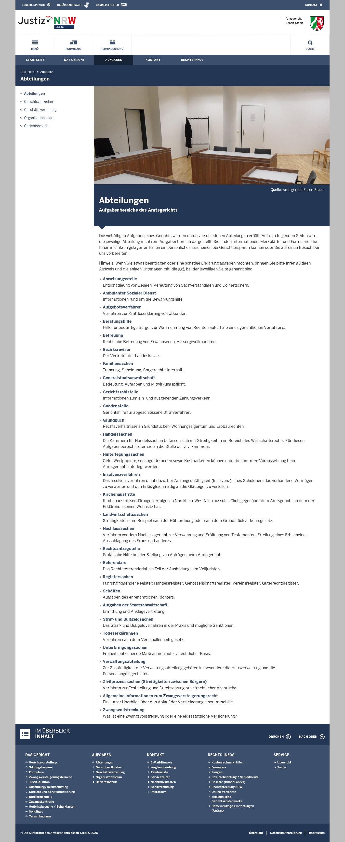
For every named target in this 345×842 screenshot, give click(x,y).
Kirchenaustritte (119, 494)
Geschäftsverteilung (40, 109)
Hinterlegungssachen (123, 454)
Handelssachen (117, 434)
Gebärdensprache (70, 5)
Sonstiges (36, 812)
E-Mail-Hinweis (161, 762)
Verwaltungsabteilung (124, 661)
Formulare (73, 49)
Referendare (114, 562)
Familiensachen (118, 363)
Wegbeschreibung (163, 767)
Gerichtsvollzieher (38, 101)
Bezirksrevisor (117, 349)
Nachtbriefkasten (163, 782)
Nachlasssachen (118, 528)
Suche (310, 49)
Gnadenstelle (115, 406)
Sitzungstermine (41, 767)
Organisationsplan (38, 118)
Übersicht (284, 762)
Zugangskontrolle (41, 802)
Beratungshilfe (117, 321)
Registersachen (118, 576)
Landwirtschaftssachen (125, 514)
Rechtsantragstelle (121, 548)
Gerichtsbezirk (36, 126)
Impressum (158, 792)
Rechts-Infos (192, 60)
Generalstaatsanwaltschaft (129, 377)
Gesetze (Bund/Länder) (228, 782)
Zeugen (217, 772)
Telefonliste (159, 772)
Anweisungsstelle (120, 278)
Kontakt (311, 5)
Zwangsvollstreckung (124, 709)
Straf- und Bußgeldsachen (128, 619)
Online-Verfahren (224, 792)
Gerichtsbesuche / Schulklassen (52, 807)
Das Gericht (74, 60)
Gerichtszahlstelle (120, 392)
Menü (35, 49)
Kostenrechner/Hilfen (227, 762)
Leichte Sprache (33, 5)
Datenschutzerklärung (286, 833)
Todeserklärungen (120, 633)
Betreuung (113, 335)
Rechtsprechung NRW (227, 787)
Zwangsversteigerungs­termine (50, 777)
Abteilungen (34, 93)
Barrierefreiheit (107, 5)
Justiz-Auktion (39, 782)
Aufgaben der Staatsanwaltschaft (135, 605)
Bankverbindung (162, 787)
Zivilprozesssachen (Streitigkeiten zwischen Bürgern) (155, 681)
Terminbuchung (112, 49)
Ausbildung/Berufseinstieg (48, 787)
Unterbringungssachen (125, 647)
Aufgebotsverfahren (122, 307)
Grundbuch (113, 420)
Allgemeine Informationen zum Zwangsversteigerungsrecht (160, 695)
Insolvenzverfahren (121, 474)
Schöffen (111, 591)
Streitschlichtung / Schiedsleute (235, 777)
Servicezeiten (160, 777)
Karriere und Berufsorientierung (52, 792)
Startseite (35, 60)
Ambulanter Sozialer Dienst (129, 293)
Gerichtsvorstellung (43, 762)
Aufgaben (113, 60)
